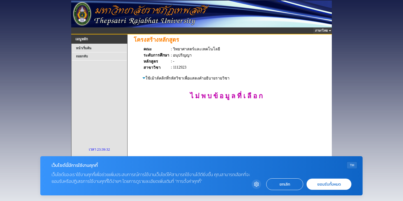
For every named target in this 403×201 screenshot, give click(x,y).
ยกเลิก (284, 184)
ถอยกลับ (82, 56)
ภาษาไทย (322, 30)
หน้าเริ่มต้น (83, 48)
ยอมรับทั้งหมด (329, 184)
